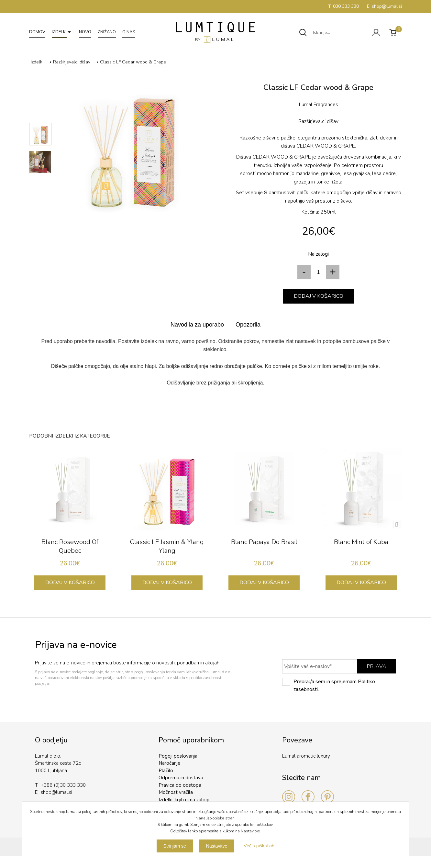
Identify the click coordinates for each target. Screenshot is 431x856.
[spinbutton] (318, 272)
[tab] (197, 325)
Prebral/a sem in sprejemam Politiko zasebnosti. (328, 685)
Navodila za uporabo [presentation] (197, 324)
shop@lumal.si (56, 792)
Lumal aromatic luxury (306, 756)
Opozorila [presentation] (248, 324)
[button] (332, 272)
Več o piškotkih (259, 846)
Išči (302, 32)
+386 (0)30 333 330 (63, 785)
